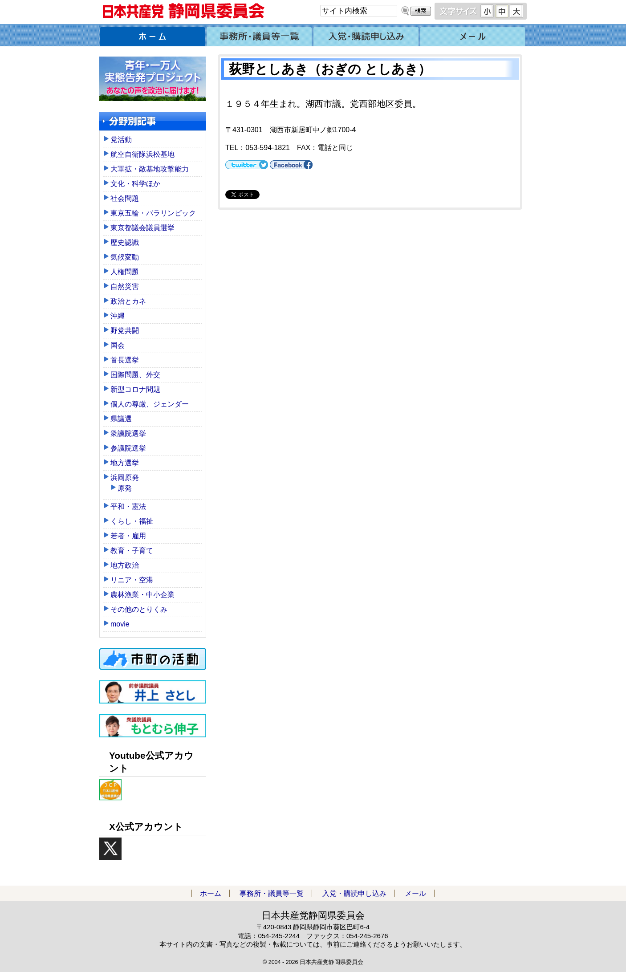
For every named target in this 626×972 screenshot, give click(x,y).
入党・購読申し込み (366, 35)
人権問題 (124, 272)
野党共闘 (124, 330)
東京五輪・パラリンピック (153, 213)
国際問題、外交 (135, 374)
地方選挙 (124, 463)
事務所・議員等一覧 (259, 35)
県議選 (121, 419)
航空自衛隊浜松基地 (142, 154)
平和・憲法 (128, 506)
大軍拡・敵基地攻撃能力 (149, 169)
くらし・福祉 (131, 521)
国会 (117, 345)
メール (473, 35)
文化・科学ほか (135, 183)
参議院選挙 (128, 448)
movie (120, 624)
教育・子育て (131, 550)
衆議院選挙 (128, 433)
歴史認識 (124, 242)
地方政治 (124, 565)
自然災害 (124, 286)
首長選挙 (124, 360)
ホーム (152, 35)
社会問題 (124, 198)
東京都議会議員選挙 (142, 228)
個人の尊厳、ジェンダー (149, 404)
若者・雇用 (128, 536)
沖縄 (117, 316)
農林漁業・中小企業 (142, 594)
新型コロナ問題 (135, 389)
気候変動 (124, 257)
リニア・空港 (131, 580)
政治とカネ (128, 301)
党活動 (121, 139)
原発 (125, 488)
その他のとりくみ (138, 609)
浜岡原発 (124, 477)
